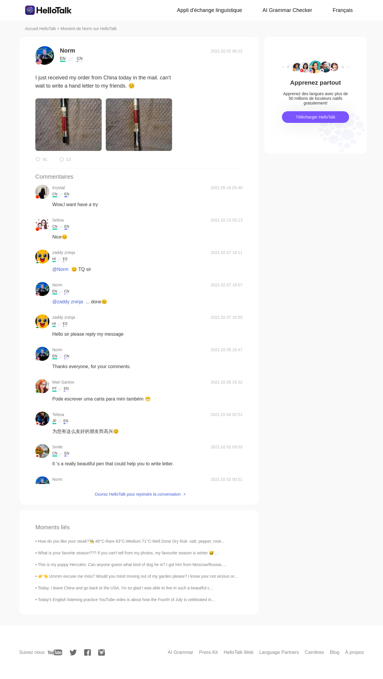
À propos (354, 652)
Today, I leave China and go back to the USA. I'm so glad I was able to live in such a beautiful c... (125, 588)
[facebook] (87, 652)
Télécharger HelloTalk (315, 117)
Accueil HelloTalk (40, 28)
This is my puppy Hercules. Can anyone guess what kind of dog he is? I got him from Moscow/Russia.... (132, 564)
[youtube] (55, 652)
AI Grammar (180, 652)
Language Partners (279, 652)
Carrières (314, 652)
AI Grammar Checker (287, 10)
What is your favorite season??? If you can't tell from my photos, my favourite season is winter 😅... (127, 553)
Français (342, 10)
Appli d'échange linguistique (209, 10)
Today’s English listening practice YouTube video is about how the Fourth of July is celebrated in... (126, 599)
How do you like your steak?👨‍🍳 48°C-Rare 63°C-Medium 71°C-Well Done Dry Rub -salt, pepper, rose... (131, 541)
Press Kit (208, 652)
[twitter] (73, 653)
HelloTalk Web (238, 652)
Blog (334, 652)
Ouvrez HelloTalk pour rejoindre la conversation (138, 494)
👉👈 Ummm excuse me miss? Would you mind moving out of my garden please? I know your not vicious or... (138, 576)
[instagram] (101, 652)
